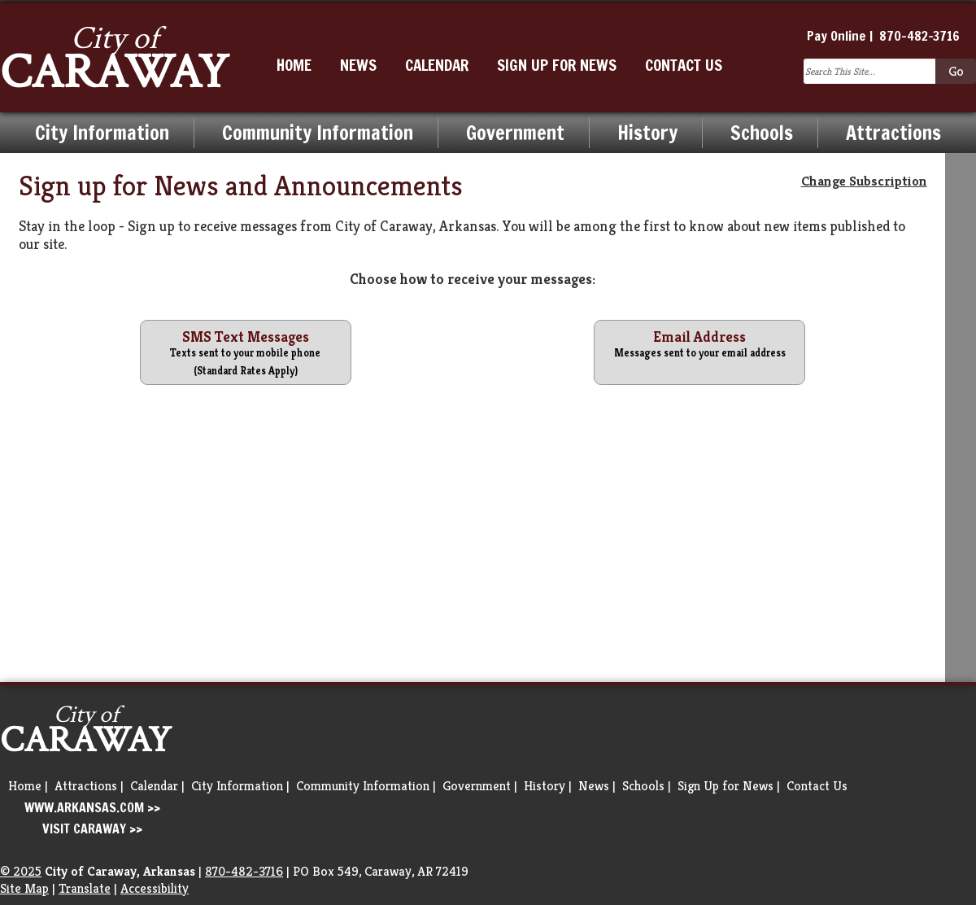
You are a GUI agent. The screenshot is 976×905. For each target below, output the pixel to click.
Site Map (24, 888)
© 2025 (20, 871)
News (593, 785)
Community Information (317, 132)
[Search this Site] (869, 71)
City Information (102, 132)
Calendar (154, 785)
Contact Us (816, 785)
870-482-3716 (919, 36)
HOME (294, 65)
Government (515, 132)
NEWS (358, 65)
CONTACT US (683, 65)
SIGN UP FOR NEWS (557, 65)
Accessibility (154, 888)
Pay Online (836, 36)
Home (24, 785)
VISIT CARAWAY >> (92, 828)
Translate (85, 888)
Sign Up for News (725, 785)
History (647, 132)
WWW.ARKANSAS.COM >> (92, 807)
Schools (761, 132)
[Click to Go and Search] (955, 71)
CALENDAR (436, 65)
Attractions (893, 132)
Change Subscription (864, 181)
